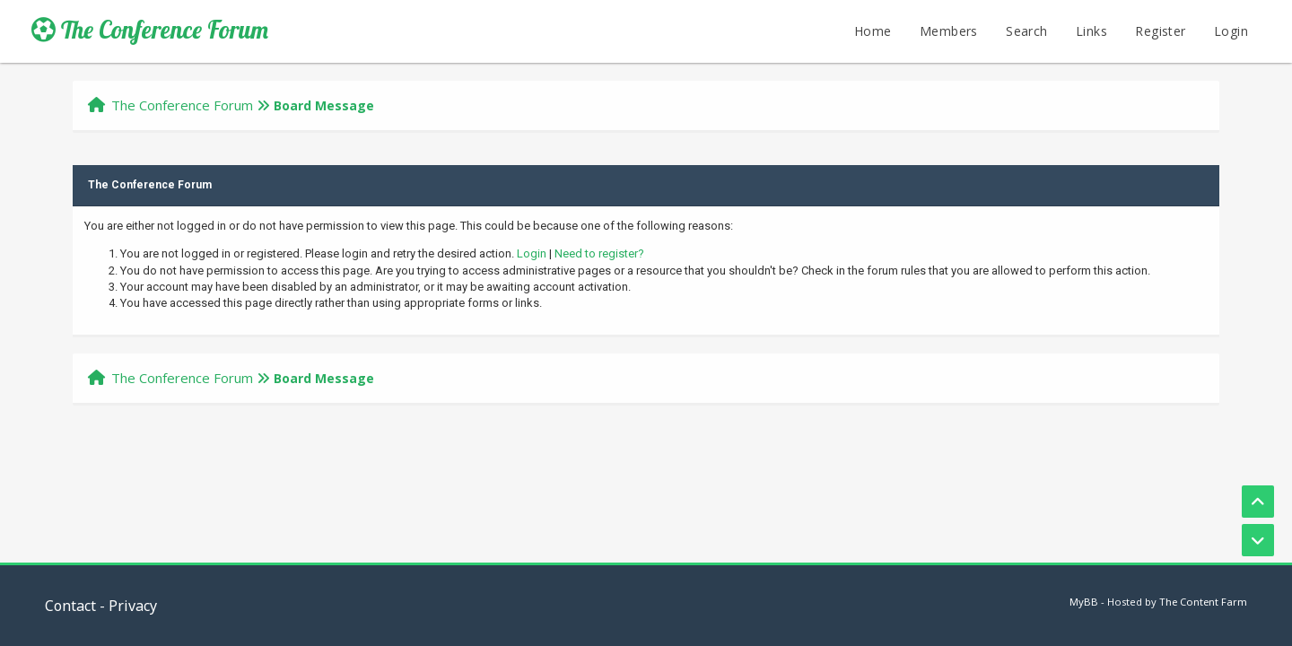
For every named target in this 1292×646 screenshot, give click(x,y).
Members (949, 30)
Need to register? (599, 253)
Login (1231, 30)
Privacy (133, 605)
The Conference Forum (149, 29)
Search (1026, 30)
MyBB (1083, 601)
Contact (70, 605)
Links (1091, 30)
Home (873, 30)
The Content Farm (1203, 601)
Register (1160, 30)
